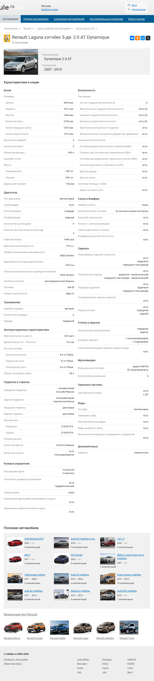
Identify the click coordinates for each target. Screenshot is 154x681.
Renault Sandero (105, 629)
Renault (27, 28)
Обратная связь (13, 662)
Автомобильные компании (106, 19)
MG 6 (27, 554)
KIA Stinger (77, 554)
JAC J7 (121, 538)
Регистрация (139, 9)
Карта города (136, 19)
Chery (105, 662)
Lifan (130, 667)
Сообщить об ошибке (16, 658)
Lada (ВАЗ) (83, 658)
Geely (80, 667)
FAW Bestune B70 (33, 538)
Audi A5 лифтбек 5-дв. (83, 538)
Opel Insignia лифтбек (129, 574)
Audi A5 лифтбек (80, 574)
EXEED (131, 662)
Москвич (82, 662)
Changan (107, 658)
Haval (105, 667)
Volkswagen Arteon (34, 574)
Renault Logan (82, 629)
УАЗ (79, 671)
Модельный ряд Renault (20, 614)
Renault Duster (36, 629)
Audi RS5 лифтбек (127, 590)
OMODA (131, 658)
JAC (104, 671)
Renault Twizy (129, 629)
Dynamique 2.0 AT (85, 28)
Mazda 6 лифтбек (80, 590)
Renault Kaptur (59, 629)
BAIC (130, 671)
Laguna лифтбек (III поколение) (53, 28)
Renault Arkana (13, 629)
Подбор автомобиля (36, 19)
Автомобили (10, 19)
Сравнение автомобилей (69, 19)
